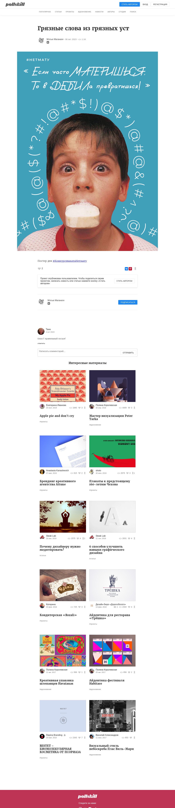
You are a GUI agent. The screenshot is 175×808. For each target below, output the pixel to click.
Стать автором (130, 4)
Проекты (70, 12)
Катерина (51, 604)
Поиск (133, 12)
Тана (48, 329)
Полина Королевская (106, 405)
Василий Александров (107, 735)
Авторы (111, 12)
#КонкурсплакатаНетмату (70, 260)
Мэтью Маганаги (55, 39)
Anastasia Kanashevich (57, 470)
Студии (122, 12)
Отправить (128, 353)
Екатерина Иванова (56, 405)
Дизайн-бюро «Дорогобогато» (111, 604)
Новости (99, 12)
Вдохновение (84, 12)
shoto (98, 470)
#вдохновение (95, 425)
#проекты (43, 422)
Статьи (58, 12)
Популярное (45, 12)
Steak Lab (51, 536)
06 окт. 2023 (71, 39)
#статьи (43, 555)
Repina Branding (54, 735)
